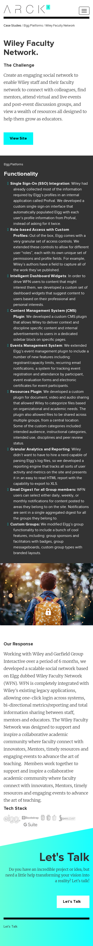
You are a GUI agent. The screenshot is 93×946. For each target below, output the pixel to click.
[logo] (24, 9)
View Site (18, 138)
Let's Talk (73, 901)
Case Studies (12, 25)
